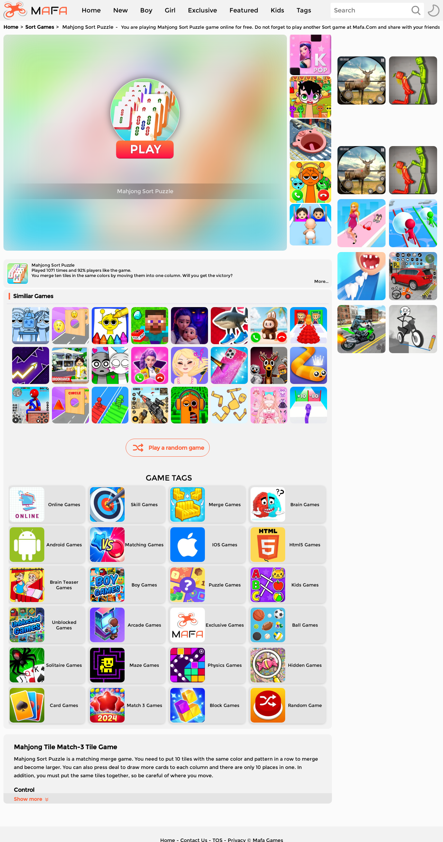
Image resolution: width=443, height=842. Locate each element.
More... (321, 281)
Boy (146, 10)
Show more (31, 799)
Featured (243, 10)
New (120, 10)
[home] (38, 10)
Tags (304, 10)
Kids (277, 10)
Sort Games (39, 27)
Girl (170, 10)
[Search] (377, 10)
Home (91, 10)
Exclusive (202, 10)
